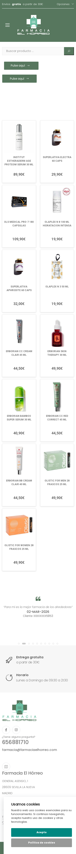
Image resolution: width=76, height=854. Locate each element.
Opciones (63, 4)
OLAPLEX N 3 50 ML (57, 286)
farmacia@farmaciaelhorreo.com (29, 749)
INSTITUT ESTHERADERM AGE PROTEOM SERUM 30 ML (18, 161)
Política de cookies (41, 842)
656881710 (15, 742)
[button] (19, 643)
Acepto (41, 832)
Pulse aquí (20, 65)
